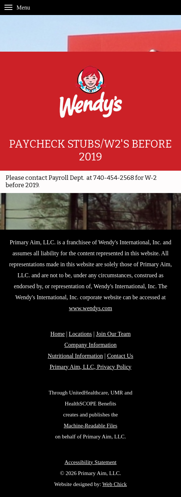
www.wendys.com (90, 308)
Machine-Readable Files (90, 426)
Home (57, 334)
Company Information (90, 345)
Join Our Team (113, 334)
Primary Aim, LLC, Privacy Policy (90, 367)
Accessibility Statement (90, 462)
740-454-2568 (113, 178)
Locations (80, 334)
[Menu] (8, 7)
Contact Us (120, 356)
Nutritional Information (75, 356)
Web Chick (114, 484)
